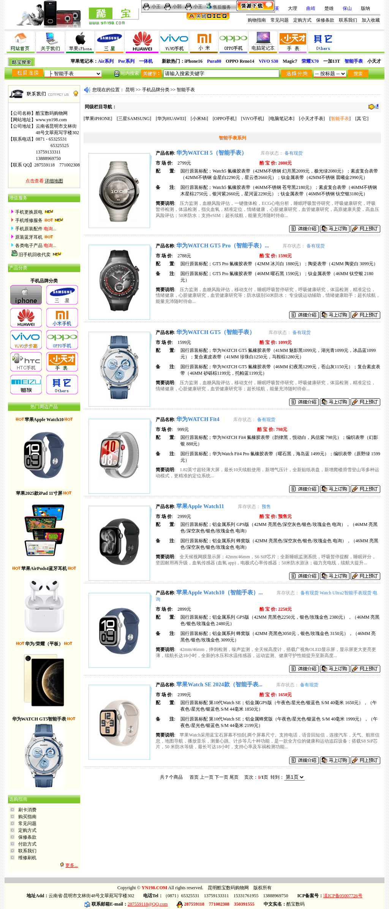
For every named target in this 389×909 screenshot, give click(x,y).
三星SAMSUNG (134, 118)
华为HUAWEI (171, 118)
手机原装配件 (29, 228)
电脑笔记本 (281, 118)
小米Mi (199, 118)
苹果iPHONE (98, 118)
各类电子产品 (29, 245)
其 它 (362, 118)
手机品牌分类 (155, 89)
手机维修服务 (29, 220)
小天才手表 (311, 118)
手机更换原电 (29, 212)
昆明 (129, 89)
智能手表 (186, 89)
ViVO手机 (252, 118)
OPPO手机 (224, 118)
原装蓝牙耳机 (29, 237)
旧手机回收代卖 (35, 254)
